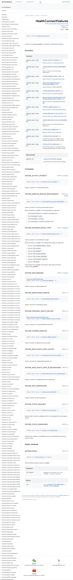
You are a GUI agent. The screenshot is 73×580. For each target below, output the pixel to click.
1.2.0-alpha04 (65, 175)
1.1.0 (67, 27)
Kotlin (61, 29)
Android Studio (66, 1)
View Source (64, 25)
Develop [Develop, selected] (42, 1)
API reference (6, 7)
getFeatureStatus (49, 159)
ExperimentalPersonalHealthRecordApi (55, 97)
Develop (37, 15)
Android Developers (29, 15)
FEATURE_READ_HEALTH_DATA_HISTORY (53, 113)
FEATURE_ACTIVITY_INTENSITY (51, 60)
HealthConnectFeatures (43, 36)
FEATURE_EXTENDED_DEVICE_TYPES (52, 76)
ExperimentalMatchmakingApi (52, 83)
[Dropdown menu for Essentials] (23, 2)
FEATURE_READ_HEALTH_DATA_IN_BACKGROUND (55, 120)
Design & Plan (30, 1)
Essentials (18, 1)
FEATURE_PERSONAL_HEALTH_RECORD (52, 99)
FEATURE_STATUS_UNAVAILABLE (51, 144)
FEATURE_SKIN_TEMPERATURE (50, 129)
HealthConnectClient (57, 44)
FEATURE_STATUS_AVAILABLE (50, 136)
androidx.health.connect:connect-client (58, 23)
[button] (9, 22)
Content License (63, 495)
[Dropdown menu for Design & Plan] (36, 2)
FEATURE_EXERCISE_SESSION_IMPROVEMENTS (54, 66)
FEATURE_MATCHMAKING (49, 84)
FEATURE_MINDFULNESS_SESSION (51, 91)
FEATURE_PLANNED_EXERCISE (50, 107)
